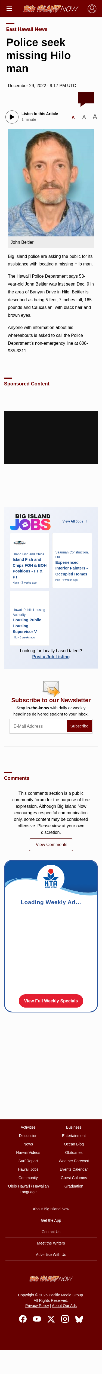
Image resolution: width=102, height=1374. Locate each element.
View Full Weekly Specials (51, 1001)
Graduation (73, 1186)
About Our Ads (64, 1305)
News (28, 1144)
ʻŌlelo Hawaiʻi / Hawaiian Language (28, 1189)
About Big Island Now (51, 1209)
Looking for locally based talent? (51, 653)
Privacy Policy (37, 1305)
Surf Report (28, 1161)
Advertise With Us (51, 1254)
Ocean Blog (74, 1144)
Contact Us (51, 1232)
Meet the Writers (51, 1243)
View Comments (51, 844)
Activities (28, 1127)
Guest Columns (74, 1178)
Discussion (28, 1136)
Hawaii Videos (28, 1152)
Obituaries (74, 1152)
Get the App (51, 1220)
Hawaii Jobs (28, 1169)
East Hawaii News (27, 29)
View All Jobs (76, 521)
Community (28, 1178)
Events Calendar (74, 1169)
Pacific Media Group (66, 1295)
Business (74, 1127)
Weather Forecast (74, 1161)
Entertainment (74, 1136)
